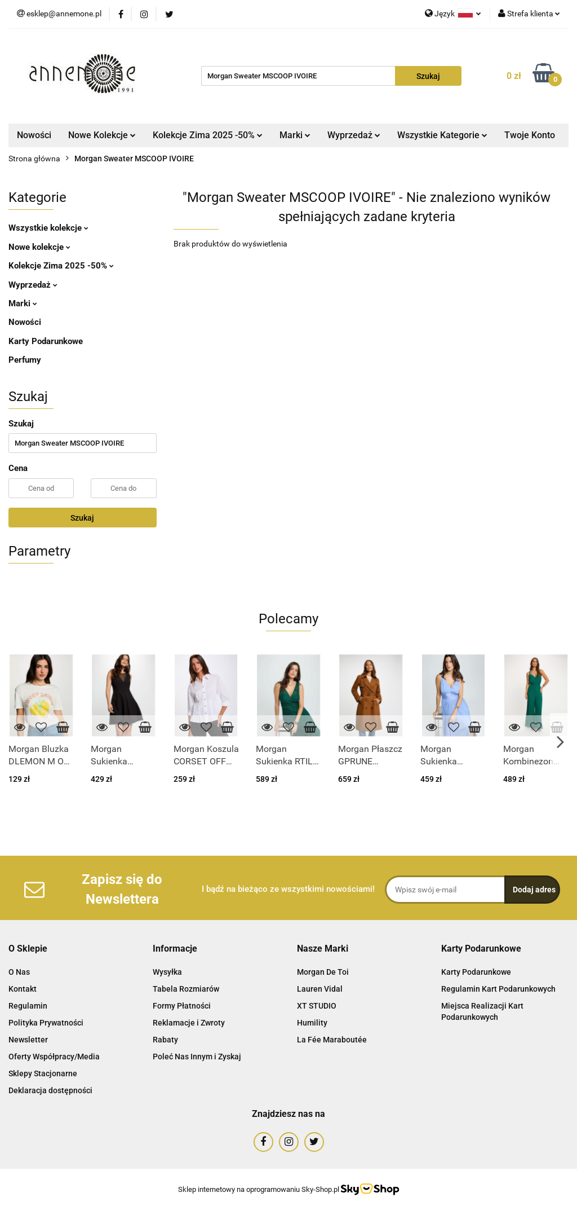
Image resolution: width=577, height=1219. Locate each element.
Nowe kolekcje (39, 247)
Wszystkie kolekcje (48, 228)
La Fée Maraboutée (332, 1039)
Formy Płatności (182, 1005)
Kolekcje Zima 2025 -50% (208, 135)
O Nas (19, 971)
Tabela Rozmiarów (186, 988)
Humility (312, 1022)
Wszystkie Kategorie (442, 135)
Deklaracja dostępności (50, 1090)
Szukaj (82, 517)
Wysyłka (167, 971)
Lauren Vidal (320, 988)
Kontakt (22, 988)
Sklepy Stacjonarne (42, 1073)
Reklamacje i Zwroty (189, 1022)
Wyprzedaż (353, 135)
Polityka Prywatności (45, 1022)
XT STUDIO (316, 1005)
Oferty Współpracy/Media (54, 1056)
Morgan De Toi (323, 971)
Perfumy (24, 360)
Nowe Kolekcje (102, 135)
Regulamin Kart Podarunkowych (498, 988)
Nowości (34, 135)
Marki (294, 135)
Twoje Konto (529, 135)
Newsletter (28, 1039)
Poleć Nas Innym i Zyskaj (197, 1056)
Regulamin (27, 1005)
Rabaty (165, 1039)
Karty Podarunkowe (45, 341)
